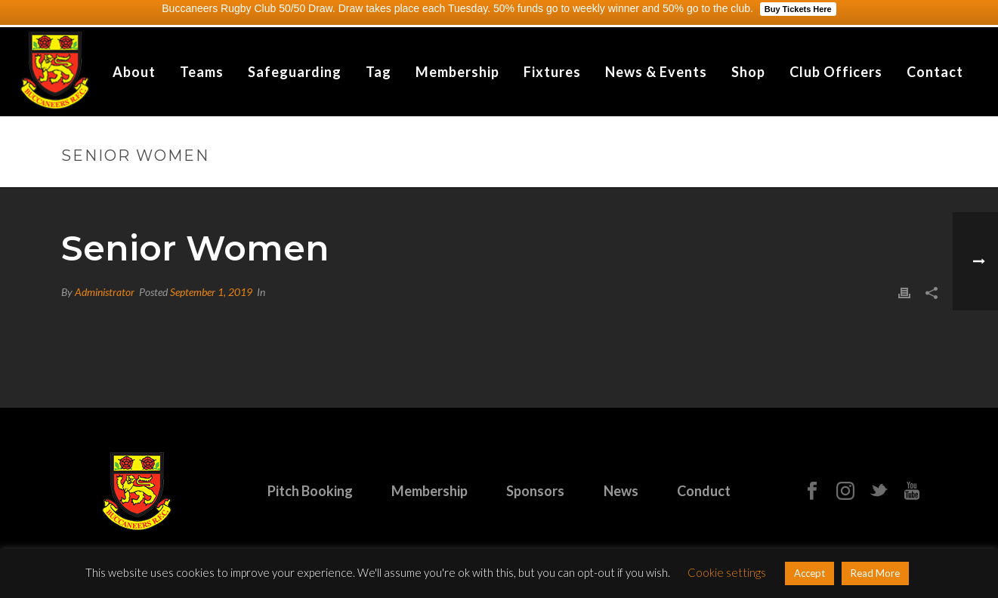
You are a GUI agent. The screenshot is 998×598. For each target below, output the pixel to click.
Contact (935, 71)
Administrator (104, 291)
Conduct (704, 490)
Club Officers (835, 71)
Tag (378, 71)
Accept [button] (809, 573)
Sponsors (535, 490)
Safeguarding (294, 71)
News (621, 490)
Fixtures (552, 71)
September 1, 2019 (211, 291)
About (134, 71)
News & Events (656, 71)
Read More (875, 573)
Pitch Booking (310, 490)
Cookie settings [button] (726, 572)
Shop (748, 71)
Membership (457, 71)
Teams (202, 71)
